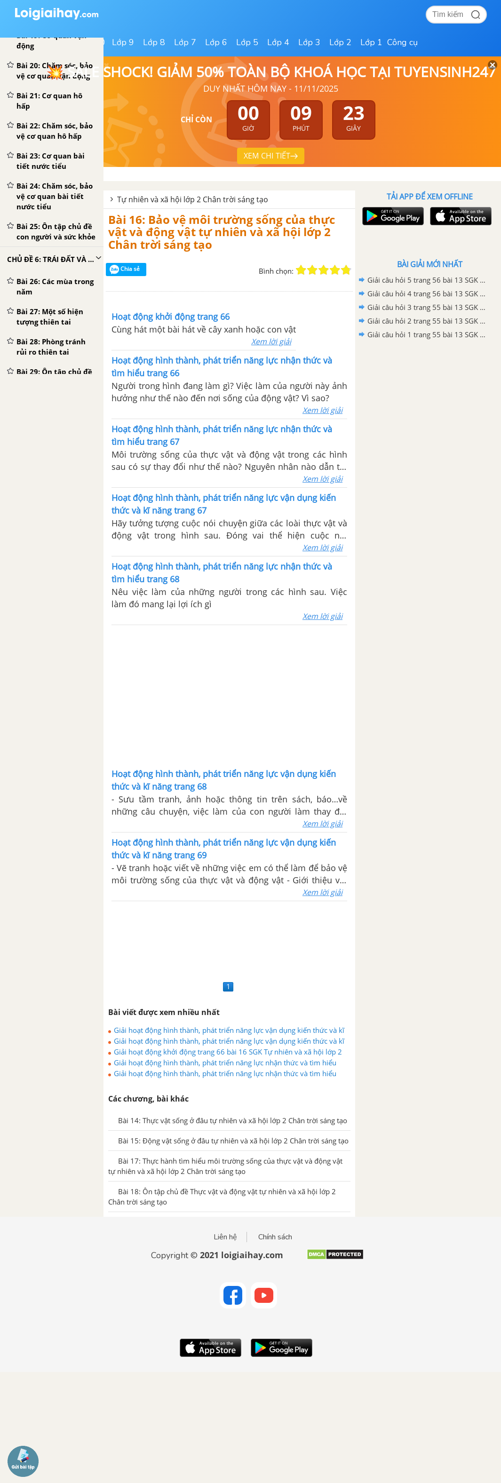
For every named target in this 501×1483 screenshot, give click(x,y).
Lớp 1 (371, 42)
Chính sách (275, 1237)
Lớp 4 (278, 42)
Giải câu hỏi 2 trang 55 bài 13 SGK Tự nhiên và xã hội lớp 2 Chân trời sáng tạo (428, 320)
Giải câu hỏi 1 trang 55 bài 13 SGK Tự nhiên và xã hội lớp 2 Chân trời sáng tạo (428, 334)
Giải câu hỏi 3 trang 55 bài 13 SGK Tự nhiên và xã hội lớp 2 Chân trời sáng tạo (428, 307)
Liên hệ (225, 1237)
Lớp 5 (247, 42)
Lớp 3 (309, 42)
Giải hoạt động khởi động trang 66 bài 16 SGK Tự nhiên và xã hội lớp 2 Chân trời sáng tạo (228, 1051)
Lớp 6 (216, 42)
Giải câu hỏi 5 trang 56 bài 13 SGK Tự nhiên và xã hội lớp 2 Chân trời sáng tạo (428, 280)
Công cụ (402, 42)
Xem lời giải (271, 341)
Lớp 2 (340, 42)
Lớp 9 (123, 42)
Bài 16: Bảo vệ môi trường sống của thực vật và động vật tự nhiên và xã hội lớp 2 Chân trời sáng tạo (221, 232)
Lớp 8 (154, 42)
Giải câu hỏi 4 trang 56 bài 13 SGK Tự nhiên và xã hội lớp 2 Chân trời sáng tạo (428, 293)
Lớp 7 (185, 42)
